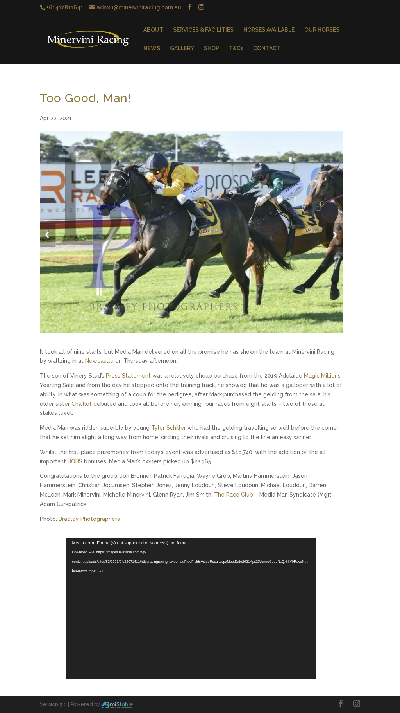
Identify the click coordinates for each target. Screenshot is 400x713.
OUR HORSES (321, 30)
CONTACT (266, 48)
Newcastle (99, 361)
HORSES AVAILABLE (269, 30)
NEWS (151, 48)
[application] (191, 608)
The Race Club (233, 495)
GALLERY (182, 48)
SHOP (211, 48)
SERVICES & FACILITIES (203, 30)
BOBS (75, 461)
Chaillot (81, 404)
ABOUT (153, 30)
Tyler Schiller (168, 428)
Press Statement (128, 376)
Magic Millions (322, 376)
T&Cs (236, 48)
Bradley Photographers (89, 519)
